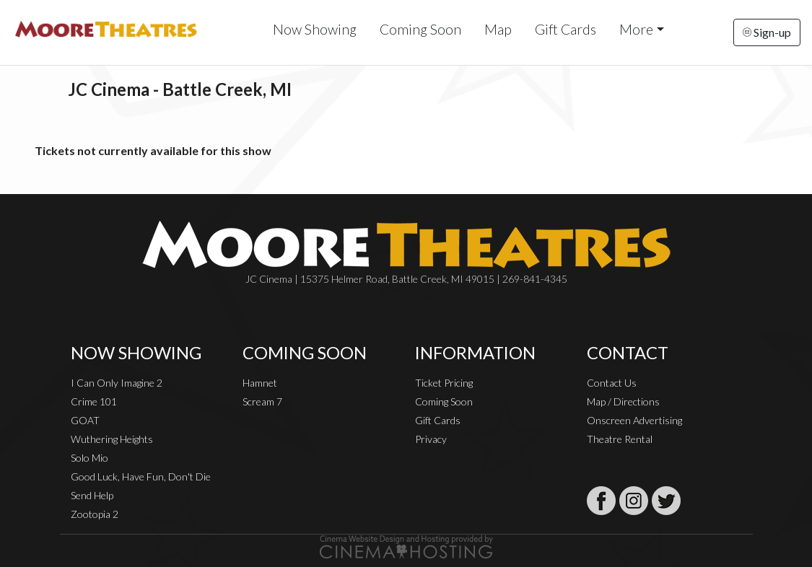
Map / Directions (623, 401)
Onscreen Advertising (634, 420)
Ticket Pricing (444, 383)
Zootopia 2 (94, 514)
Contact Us (612, 383)
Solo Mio (89, 458)
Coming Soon (420, 29)
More (636, 29)
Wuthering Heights (112, 439)
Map (498, 29)
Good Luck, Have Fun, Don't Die (141, 476)
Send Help (92, 495)
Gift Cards (565, 29)
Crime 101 (94, 401)
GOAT (85, 420)
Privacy (431, 439)
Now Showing (315, 29)
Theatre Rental (619, 439)
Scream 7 (262, 401)
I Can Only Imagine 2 (116, 383)
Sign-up (767, 32)
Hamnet (260, 383)
